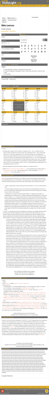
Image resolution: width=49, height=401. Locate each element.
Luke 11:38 (30, 190)
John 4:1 (16, 223)
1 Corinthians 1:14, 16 (26, 223)
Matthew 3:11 (28, 236)
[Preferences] (47, 6)
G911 (12, 48)
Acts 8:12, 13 (21, 225)
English (4, 20)
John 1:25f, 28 (23, 220)
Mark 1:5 (7, 249)
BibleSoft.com (31, 274)
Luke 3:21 (12, 225)
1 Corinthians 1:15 (28, 225)
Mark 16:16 (8, 225)
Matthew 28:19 (29, 239)
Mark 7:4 (14, 190)
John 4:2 (34, 220)
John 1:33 (45, 255)
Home (3, 18)
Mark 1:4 (19, 220)
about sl (39, 387)
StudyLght (9, 2)
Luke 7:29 (17, 230)
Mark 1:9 (44, 235)
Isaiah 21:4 (26, 196)
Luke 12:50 (34, 200)
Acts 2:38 (25, 228)
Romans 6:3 (37, 246)
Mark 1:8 (30, 251)
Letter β (4, 22)
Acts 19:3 (20, 238)
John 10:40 (38, 220)
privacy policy (13, 387)
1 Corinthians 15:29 (23, 263)
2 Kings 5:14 (34, 190)
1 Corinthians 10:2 (28, 230)
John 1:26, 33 (13, 252)
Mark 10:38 (30, 200)
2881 (7, 79)
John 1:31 (16, 249)
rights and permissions (24, 387)
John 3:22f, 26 (29, 220)
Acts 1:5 (19, 254)
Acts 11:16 (23, 254)
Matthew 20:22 (22, 200)
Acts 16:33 (34, 228)
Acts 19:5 (38, 239)
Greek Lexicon (12, 20)
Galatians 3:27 (31, 246)
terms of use (5, 387)
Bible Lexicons (11, 18)
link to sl (45, 387)
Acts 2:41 (16, 225)
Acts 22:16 (28, 231)
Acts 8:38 (20, 223)
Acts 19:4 (23, 222)
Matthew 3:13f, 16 (42, 223)
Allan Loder (30, 346)
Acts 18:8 (38, 228)
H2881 (12, 283)
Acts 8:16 (34, 239)
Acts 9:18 (29, 228)
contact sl (33, 387)
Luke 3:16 (15, 254)
